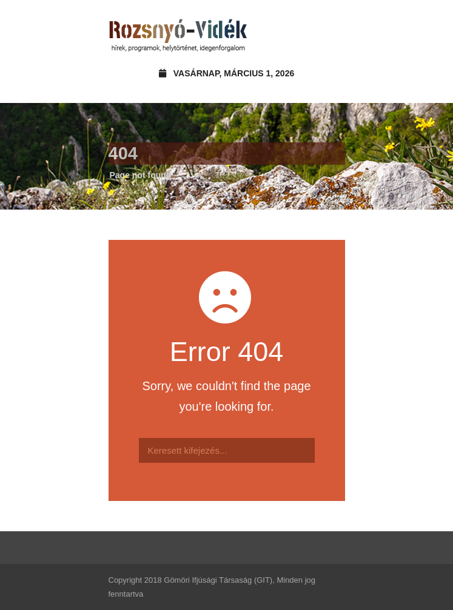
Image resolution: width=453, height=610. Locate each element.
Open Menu (332, 33)
